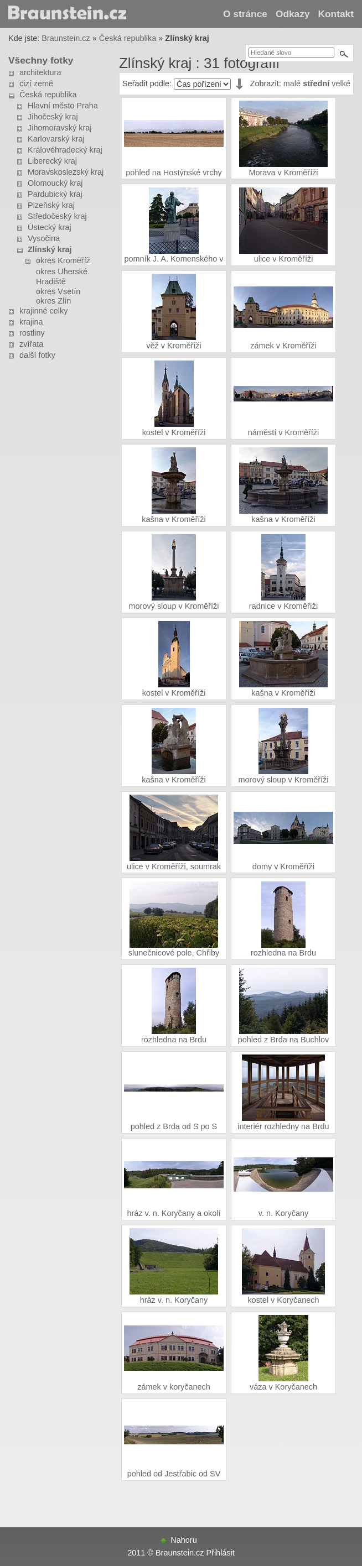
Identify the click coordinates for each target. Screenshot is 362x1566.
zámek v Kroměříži (283, 345)
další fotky (37, 355)
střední (316, 83)
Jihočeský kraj (53, 116)
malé (292, 83)
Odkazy (293, 13)
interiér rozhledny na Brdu (283, 1126)
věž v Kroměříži (173, 345)
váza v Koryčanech (283, 1386)
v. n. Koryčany (283, 1213)
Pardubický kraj (55, 194)
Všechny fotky (40, 60)
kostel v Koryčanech (283, 1300)
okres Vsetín (58, 291)
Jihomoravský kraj (60, 127)
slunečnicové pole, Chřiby (174, 952)
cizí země (36, 83)
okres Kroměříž (63, 260)
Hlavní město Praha (63, 105)
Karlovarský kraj (56, 138)
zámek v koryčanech (173, 1386)
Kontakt (336, 13)
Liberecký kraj (52, 160)
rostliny (32, 332)
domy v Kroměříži (283, 866)
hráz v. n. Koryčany (174, 1300)
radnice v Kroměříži (283, 606)
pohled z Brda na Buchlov (283, 1039)
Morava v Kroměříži (283, 172)
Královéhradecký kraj (65, 149)
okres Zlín (53, 300)
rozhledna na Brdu (283, 952)
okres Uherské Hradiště (61, 276)
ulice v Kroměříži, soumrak (174, 866)
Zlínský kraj (49, 249)
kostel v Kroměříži (174, 432)
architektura (40, 72)
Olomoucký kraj (55, 183)
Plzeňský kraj (51, 205)
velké (341, 83)
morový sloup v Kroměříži (174, 606)
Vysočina (44, 238)
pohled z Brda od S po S (174, 1126)
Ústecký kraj (49, 227)
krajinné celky (43, 310)
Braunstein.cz (66, 38)
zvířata (31, 344)
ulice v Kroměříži (283, 258)
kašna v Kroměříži (174, 519)
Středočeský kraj (57, 216)
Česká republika (128, 38)
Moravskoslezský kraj (66, 172)
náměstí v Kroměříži (283, 432)
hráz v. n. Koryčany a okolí (173, 1213)
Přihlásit (220, 1552)
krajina (31, 321)
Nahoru (183, 1540)
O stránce (245, 13)
